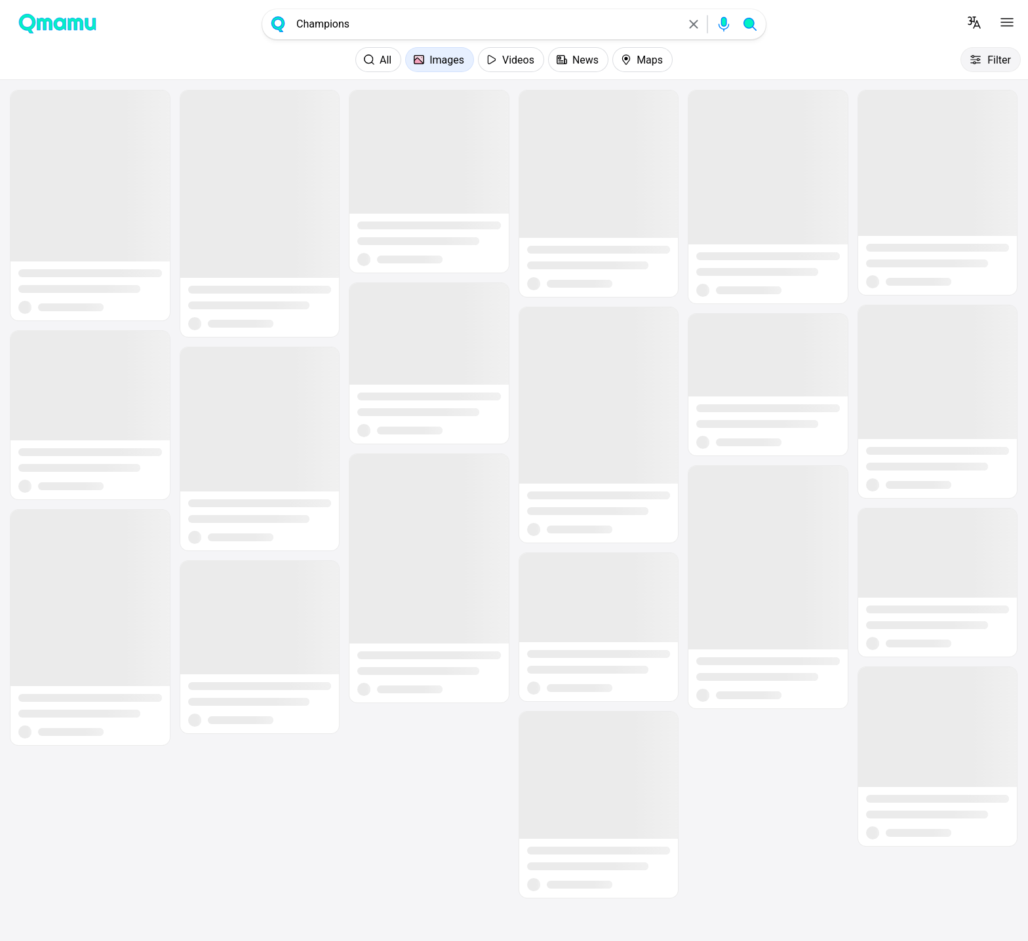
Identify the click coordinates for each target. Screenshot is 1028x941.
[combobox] (486, 24)
